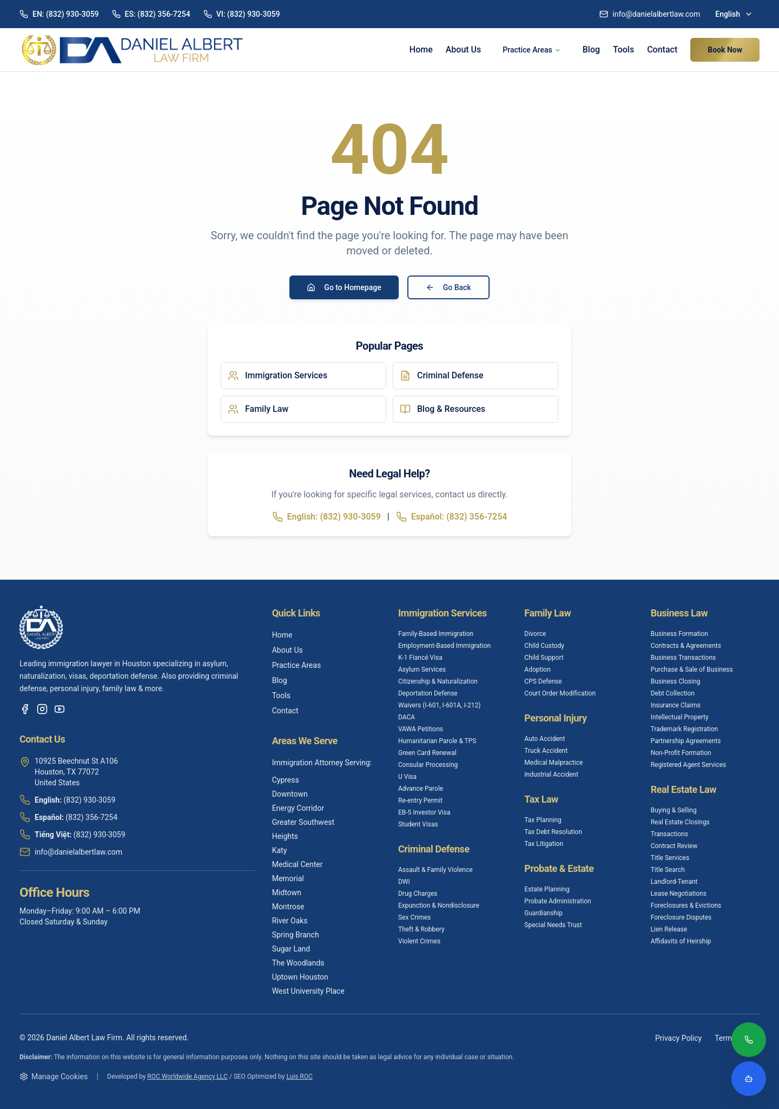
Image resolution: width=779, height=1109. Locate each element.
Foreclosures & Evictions (686, 905)
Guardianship (543, 913)
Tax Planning (543, 820)
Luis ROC (299, 1076)
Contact (662, 49)
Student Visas (418, 824)
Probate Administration (557, 901)
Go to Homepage (344, 287)
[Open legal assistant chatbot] (748, 1078)
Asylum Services (422, 669)
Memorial (288, 878)
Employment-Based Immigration (444, 645)
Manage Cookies (53, 1076)
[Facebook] (24, 709)
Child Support (543, 657)
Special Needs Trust (553, 925)
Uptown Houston (300, 977)
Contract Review (674, 846)
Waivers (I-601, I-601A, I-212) (439, 705)
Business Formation (679, 634)
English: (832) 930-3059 (326, 516)
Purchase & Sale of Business (692, 669)
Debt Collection (673, 693)
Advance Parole (420, 788)
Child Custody (544, 645)
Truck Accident (545, 750)
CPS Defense (543, 681)
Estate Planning (546, 889)
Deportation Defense (428, 693)
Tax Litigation (543, 844)
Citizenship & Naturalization (438, 681)
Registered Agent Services (689, 765)
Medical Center (297, 864)
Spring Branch (295, 934)
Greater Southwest (303, 822)
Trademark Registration (684, 729)
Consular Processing (428, 765)
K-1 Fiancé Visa (420, 657)
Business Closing (676, 681)
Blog (591, 49)
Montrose (288, 906)
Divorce (535, 634)
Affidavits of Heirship (681, 941)
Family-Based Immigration (435, 634)
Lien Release (669, 929)
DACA (406, 717)
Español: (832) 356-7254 (451, 516)
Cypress (285, 780)
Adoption (537, 669)
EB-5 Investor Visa (424, 812)
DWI (404, 881)
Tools (623, 49)
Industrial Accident (551, 774)
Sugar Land (291, 948)
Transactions (669, 834)
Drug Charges (417, 893)
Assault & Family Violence (435, 870)
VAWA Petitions (420, 729)
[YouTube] (59, 709)
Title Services (670, 858)
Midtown (286, 892)
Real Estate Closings (680, 822)
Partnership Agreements (686, 741)
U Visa (407, 776)
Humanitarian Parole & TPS (437, 741)
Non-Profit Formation (681, 753)
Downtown (290, 794)
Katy (279, 850)
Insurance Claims (676, 705)
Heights (285, 836)
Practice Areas (531, 49)
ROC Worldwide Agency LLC (187, 1076)
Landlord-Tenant (674, 881)
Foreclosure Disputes (681, 917)
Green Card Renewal (427, 753)
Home (421, 49)
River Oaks (290, 920)
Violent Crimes (419, 941)
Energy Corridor (298, 808)
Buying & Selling (674, 810)
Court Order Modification (560, 693)
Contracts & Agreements (686, 645)
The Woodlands (298, 963)
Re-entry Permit (420, 800)
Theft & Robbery (421, 929)
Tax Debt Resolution (553, 832)
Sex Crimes (414, 917)
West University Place (308, 991)
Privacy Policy (678, 1038)
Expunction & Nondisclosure (438, 905)
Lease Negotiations (679, 893)
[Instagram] (42, 709)
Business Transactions (683, 657)
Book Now (725, 49)
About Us (463, 49)
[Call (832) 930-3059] (748, 1041)
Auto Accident (544, 739)
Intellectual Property (680, 717)
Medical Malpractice (553, 762)
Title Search (668, 870)
